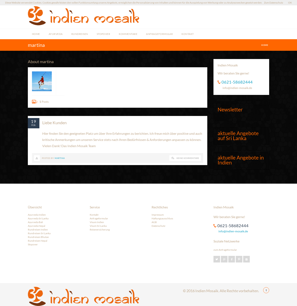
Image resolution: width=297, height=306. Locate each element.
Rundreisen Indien (38, 229)
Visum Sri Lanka (98, 225)
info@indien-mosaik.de (237, 88)
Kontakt (188, 33)
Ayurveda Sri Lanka (38, 218)
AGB (154, 222)
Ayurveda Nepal (36, 225)
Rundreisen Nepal (37, 240)
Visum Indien (97, 222)
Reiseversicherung (100, 229)
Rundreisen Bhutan (38, 237)
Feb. (33, 125)
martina (60, 158)
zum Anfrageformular (225, 249)
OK (290, 2)
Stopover (103, 33)
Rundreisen (79, 33)
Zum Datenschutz (273, 2)
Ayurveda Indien (37, 214)
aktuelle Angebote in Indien (241, 159)
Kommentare (128, 33)
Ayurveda (56, 33)
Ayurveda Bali (35, 222)
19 (33, 121)
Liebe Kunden (54, 122)
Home (36, 33)
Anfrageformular (159, 33)
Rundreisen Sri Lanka (39, 233)
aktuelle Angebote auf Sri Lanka (238, 135)
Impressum (158, 214)
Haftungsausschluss (162, 218)
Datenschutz (158, 225)
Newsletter (230, 109)
